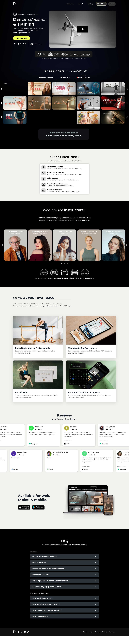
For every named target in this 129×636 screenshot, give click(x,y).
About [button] (80, 4)
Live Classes (84, 77)
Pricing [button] (90, 4)
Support (112, 632)
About (85, 632)
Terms (97, 632)
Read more (69, 441)
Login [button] (112, 4)
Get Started (21, 38)
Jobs (91, 632)
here (69, 545)
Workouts (65, 77)
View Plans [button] (101, 4)
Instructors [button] (70, 4)
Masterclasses (46, 77)
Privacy (104, 632)
